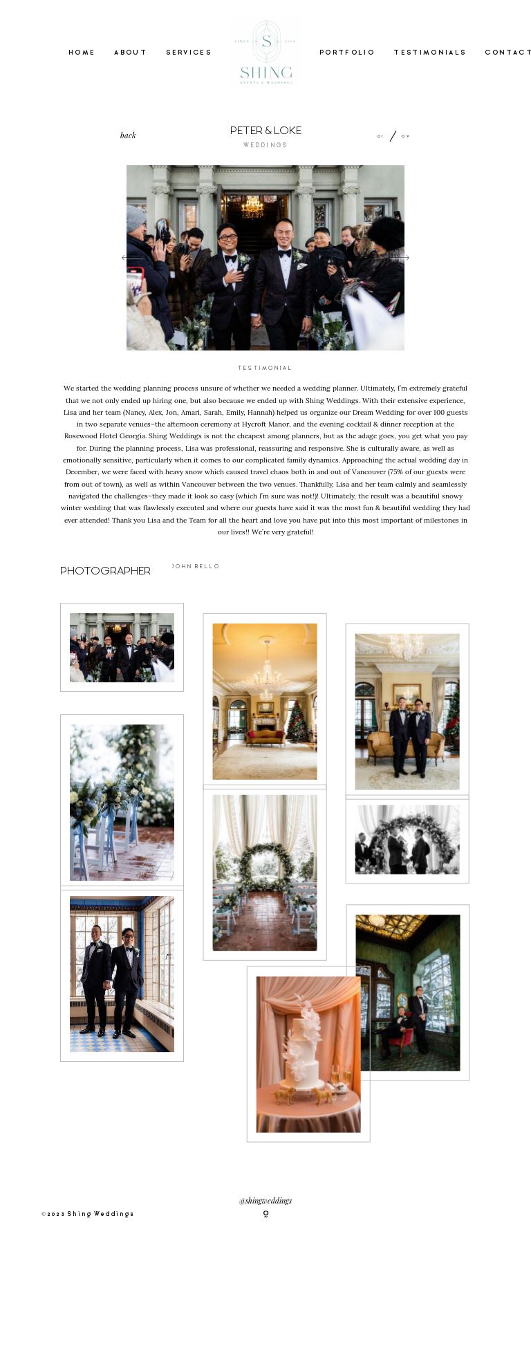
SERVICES (189, 53)
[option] (265, 257)
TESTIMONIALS (429, 53)
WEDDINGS (265, 145)
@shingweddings (265, 1201)
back (128, 135)
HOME (81, 53)
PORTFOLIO (347, 53)
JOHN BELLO (196, 566)
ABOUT (130, 53)
